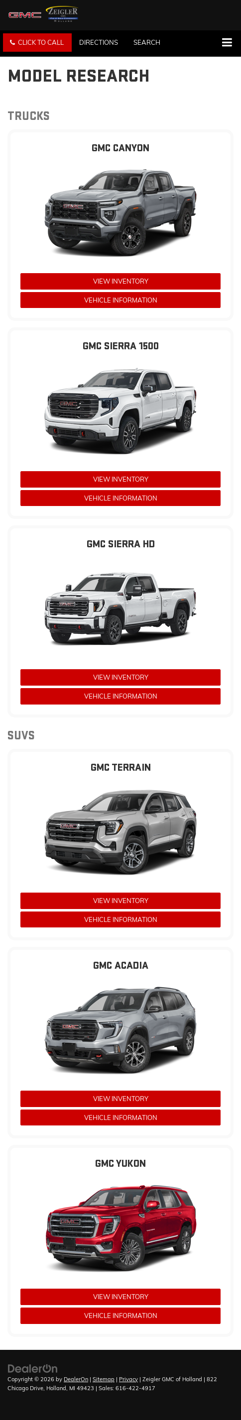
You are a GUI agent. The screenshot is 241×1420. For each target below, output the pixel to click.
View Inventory (120, 281)
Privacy (128, 1379)
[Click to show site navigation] (227, 43)
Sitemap (104, 1379)
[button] (37, 42)
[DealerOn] (32, 1368)
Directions (98, 42)
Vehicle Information (120, 300)
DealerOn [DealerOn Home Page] (76, 1379)
